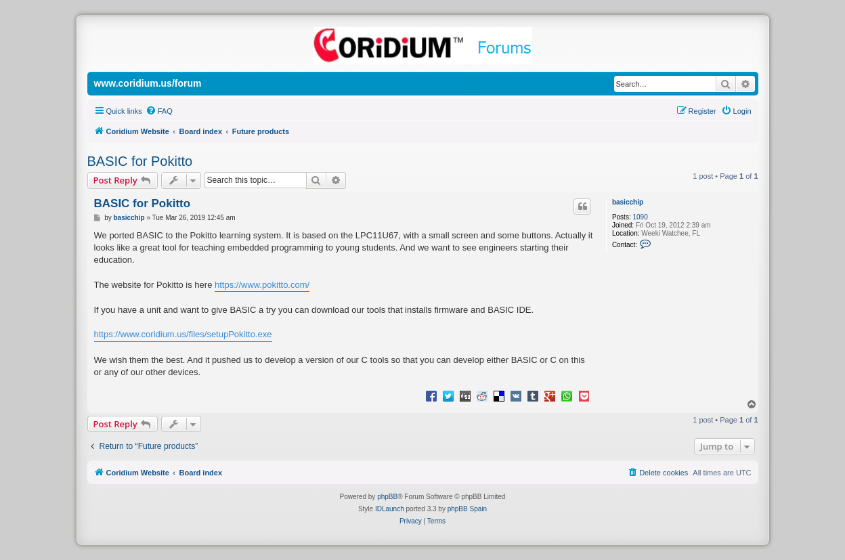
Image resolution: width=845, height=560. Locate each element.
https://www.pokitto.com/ (262, 285)
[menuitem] (159, 111)
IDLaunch (389, 509)
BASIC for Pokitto (140, 161)
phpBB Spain (467, 509)
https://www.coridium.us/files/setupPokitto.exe (183, 334)
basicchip (627, 202)
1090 (639, 217)
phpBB (387, 496)
